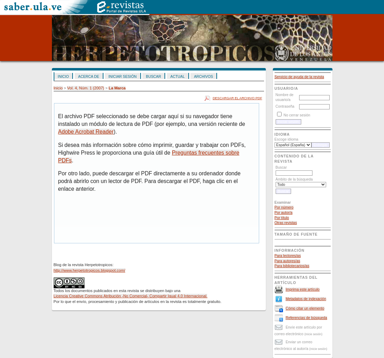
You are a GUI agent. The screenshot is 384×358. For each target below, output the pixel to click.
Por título (282, 218)
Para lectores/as (288, 256)
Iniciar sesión (122, 77)
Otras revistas (286, 223)
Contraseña (285, 106)
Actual (177, 77)
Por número (284, 207)
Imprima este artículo (302, 289)
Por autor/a (283, 213)
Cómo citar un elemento (304, 308)
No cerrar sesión (296, 115)
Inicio (63, 77)
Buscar (153, 77)
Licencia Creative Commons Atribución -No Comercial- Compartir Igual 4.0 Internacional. (131, 296)
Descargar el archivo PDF (237, 98)
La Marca (117, 88)
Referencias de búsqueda (306, 318)
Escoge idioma (286, 139)
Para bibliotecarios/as (292, 266)
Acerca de (88, 77)
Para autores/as (287, 261)
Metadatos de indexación (305, 299)
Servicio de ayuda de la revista (299, 77)
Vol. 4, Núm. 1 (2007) (85, 88)
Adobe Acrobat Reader (86, 132)
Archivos (203, 77)
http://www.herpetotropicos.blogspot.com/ (90, 270)
